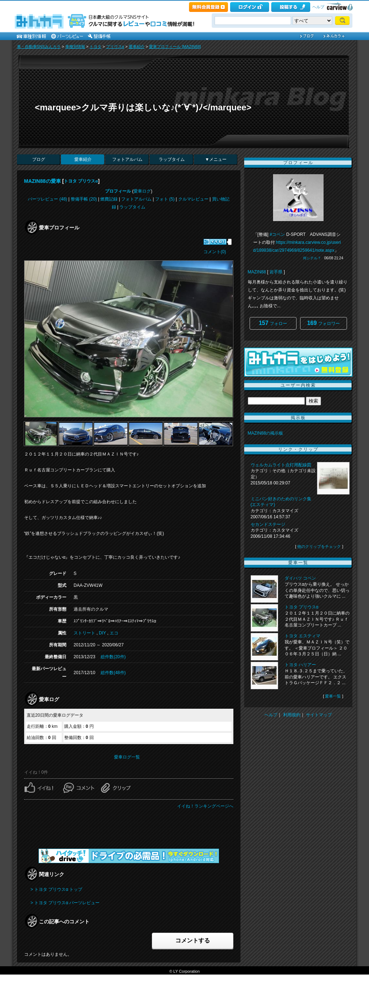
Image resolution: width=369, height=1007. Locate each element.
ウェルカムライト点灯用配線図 (281, 464)
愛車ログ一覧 (127, 757)
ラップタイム (172, 159)
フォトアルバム (127, 159)
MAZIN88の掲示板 (266, 433)
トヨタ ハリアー (300, 664)
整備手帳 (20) (84, 199)
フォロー (273, 323)
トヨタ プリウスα (81, 181)
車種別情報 (75, 46)
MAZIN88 (257, 271)
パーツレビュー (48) (47, 199)
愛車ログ (142, 191)
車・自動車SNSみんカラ (39, 46)
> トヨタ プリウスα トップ (57, 889)
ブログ (38, 159)
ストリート (84, 633)
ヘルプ (318, 7)
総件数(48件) (113, 672)
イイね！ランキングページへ (205, 806)
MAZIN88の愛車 (42, 181)
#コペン (277, 234)
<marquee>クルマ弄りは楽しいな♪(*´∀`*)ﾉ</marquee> (143, 107)
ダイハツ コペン (300, 578)
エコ (114, 633)
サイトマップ (319, 714)
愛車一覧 (333, 696)
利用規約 (291, 714)
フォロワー (323, 323)
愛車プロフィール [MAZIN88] (175, 46)
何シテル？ (312, 258)
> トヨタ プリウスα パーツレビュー (65, 902)
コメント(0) (214, 251)
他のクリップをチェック (319, 546)
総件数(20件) (113, 656)
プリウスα (115, 46)
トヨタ (95, 46)
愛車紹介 (137, 46)
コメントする (192, 940)
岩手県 (275, 271)
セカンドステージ (268, 524)
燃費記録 (109, 199)
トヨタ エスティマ (302, 635)
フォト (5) (165, 199)
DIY (102, 633)
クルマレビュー (193, 199)
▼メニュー (216, 159)
